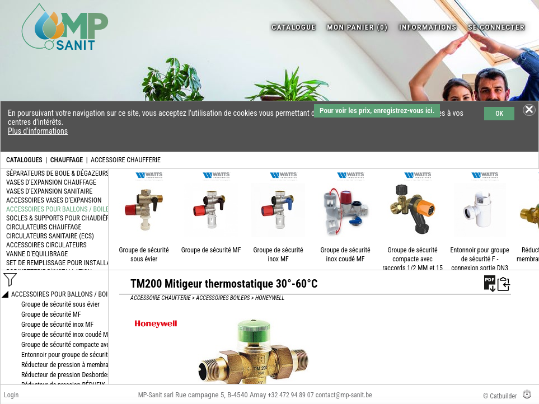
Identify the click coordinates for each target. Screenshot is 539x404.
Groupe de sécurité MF (211, 250)
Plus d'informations (38, 130)
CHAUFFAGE (66, 160)
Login (11, 395)
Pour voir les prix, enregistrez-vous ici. (377, 110)
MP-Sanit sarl (156, 395)
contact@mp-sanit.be (344, 395)
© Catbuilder (500, 396)
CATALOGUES (24, 160)
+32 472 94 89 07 (291, 395)
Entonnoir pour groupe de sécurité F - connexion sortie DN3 (480, 259)
